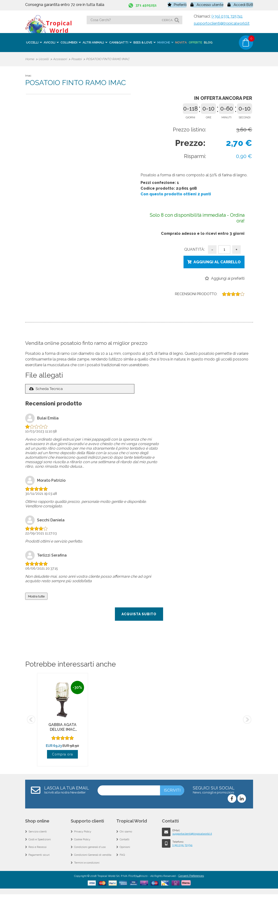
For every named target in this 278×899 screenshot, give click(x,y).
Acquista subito (139, 615)
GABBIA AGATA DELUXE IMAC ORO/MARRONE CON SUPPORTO (62, 732)
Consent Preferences (191, 880)
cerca (167, 19)
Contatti (125, 841)
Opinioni (125, 850)
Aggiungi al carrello (217, 261)
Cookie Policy (82, 841)
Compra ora (62, 755)
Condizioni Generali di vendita (93, 858)
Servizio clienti (37, 833)
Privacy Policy (83, 833)
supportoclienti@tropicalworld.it (222, 22)
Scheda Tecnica (50, 389)
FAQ (122, 858)
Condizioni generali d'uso (90, 850)
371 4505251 (147, 4)
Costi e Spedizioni (40, 841)
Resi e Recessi (37, 850)
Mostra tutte (36, 597)
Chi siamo (126, 833)
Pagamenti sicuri (39, 858)
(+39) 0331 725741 (227, 15)
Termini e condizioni (87, 867)
